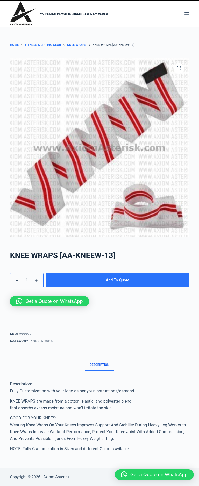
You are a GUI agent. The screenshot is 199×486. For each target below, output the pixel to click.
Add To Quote (118, 280)
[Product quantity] (27, 280)
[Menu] (186, 14)
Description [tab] (99, 365)
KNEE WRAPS (42, 341)
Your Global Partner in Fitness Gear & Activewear (74, 14)
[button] (49, 301)
